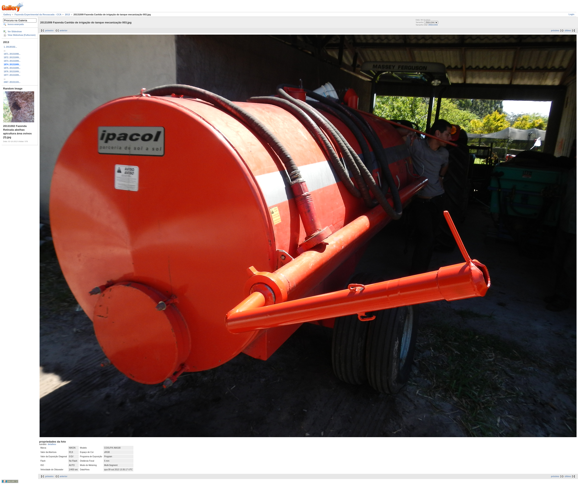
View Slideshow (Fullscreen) (21, 35)
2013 (67, 14)
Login (571, 14)
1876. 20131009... (12, 71)
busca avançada (16, 24)
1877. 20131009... (12, 75)
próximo (555, 30)
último (568, 30)
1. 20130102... (10, 47)
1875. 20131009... (12, 68)
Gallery (7, 14)
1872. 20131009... (12, 57)
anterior (63, 30)
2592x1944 (433, 25)
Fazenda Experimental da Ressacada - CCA (38, 14)
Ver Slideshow (15, 31)
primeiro (49, 30)
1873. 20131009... (12, 61)
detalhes (52, 444)
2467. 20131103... (12, 82)
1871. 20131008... (12, 54)
